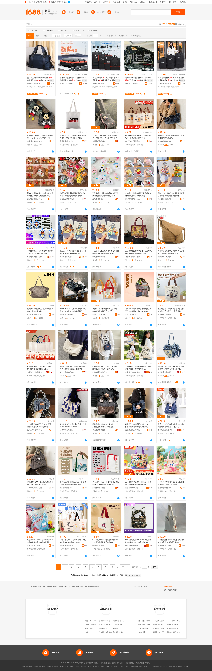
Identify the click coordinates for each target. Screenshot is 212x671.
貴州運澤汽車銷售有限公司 (162, 625)
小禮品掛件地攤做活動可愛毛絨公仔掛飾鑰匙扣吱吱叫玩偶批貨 (138, 194)
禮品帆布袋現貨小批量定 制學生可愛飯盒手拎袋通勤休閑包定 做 (138, 137)
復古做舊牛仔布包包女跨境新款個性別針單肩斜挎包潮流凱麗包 (40, 483)
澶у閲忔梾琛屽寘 (45, 87)
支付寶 (155, 666)
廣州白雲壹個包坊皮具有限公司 (67, 314)
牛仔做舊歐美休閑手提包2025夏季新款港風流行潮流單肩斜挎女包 (40, 425)
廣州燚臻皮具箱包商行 (34, 141)
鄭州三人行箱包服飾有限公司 (99, 314)
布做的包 (143, 587)
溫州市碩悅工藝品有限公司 (99, 488)
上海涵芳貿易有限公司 (175, 632)
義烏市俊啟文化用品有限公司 (99, 199)
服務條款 (111, 663)
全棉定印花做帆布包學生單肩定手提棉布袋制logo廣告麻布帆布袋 (73, 541)
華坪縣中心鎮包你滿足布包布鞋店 (125, 632)
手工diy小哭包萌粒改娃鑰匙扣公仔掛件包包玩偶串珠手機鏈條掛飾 (73, 252)
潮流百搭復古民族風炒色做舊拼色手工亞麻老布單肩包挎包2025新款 (138, 310)
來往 (161, 666)
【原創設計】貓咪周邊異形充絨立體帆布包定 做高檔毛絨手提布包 (171, 541)
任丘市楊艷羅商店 (173, 621)
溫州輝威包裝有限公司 (67, 545)
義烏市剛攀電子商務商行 (132, 199)
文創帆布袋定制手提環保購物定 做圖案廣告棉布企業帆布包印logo (138, 368)
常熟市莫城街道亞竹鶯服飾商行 (132, 314)
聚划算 (83, 666)
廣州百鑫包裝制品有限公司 (132, 141)
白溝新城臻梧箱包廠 (165, 430)
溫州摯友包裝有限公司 (34, 372)
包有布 (115, 628)
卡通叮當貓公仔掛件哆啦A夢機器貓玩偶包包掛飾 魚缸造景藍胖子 (40, 252)
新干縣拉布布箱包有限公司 (94, 625)
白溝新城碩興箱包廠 (34, 488)
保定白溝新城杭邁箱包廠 (67, 372)
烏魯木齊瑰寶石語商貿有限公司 (164, 628)
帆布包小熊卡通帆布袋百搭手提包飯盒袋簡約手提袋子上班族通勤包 (171, 310)
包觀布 (87, 632)
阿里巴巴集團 (27, 666)
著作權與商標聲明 (91, 663)
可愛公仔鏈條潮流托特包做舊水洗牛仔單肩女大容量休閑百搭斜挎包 (138, 425)
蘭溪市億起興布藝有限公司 (165, 314)
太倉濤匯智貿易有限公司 (176, 628)
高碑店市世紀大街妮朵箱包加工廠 (34, 430)
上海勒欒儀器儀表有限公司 (162, 621)
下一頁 (125, 567)
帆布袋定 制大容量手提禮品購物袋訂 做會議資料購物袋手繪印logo (105, 541)
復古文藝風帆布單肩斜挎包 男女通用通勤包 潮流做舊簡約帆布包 (171, 252)
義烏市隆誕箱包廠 (164, 141)
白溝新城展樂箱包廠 (132, 257)
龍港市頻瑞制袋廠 (164, 488)
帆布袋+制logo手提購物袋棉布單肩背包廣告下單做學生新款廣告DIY (73, 137)
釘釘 (166, 666)
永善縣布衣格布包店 (106, 621)
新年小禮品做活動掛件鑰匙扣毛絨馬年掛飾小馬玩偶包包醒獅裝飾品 (40, 194)
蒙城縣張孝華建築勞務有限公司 (178, 625)
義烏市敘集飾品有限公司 (67, 257)
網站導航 (148, 663)
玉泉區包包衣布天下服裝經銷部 (110, 632)
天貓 (78, 666)
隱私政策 (120, 663)
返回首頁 (123, 575)
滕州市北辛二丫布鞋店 (161, 632)
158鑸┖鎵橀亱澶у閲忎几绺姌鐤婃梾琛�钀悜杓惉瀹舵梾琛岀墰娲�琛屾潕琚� (105, 79)
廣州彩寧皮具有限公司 (165, 372)
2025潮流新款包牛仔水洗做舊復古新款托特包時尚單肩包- (171, 137)
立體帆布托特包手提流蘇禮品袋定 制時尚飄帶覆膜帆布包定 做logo (40, 368)
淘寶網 (72, 666)
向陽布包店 (103, 628)
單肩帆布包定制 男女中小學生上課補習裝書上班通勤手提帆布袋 (73, 425)
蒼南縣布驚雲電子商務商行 (99, 545)
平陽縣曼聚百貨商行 (34, 257)
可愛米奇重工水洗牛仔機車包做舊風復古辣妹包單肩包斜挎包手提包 (73, 310)
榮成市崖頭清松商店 (145, 625)
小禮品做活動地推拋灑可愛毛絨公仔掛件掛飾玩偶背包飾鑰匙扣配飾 (73, 194)
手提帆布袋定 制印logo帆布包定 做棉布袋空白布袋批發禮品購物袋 (73, 483)
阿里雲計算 (123, 666)
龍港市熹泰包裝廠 (66, 430)
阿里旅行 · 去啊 (98, 666)
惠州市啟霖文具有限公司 (34, 545)
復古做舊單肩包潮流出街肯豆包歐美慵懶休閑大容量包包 (40, 310)
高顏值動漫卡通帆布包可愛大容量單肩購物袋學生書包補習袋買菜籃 (40, 541)
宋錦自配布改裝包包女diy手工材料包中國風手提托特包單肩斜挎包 (138, 252)
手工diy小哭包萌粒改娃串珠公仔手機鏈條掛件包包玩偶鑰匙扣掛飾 (105, 252)
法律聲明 (103, 663)
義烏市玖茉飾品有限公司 (99, 257)
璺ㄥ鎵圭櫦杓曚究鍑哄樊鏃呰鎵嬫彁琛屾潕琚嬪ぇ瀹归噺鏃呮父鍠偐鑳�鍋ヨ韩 (40, 79)
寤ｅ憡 (51, 80)
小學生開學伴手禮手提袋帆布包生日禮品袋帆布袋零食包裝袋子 (171, 483)
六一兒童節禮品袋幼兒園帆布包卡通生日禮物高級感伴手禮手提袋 (138, 483)
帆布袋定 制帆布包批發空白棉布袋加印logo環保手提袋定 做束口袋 (105, 483)
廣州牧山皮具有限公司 (165, 257)
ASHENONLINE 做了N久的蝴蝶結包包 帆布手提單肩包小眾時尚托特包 (105, 137)
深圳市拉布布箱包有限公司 (108, 625)
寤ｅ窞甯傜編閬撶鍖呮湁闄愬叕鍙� (67, 83)
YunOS (131, 666)
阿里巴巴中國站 (52, 666)
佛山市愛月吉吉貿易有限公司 (99, 430)
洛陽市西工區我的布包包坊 (94, 621)
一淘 (89, 666)
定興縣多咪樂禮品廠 (67, 199)
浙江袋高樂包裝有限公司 (67, 488)
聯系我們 (139, 663)
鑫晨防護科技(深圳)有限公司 (67, 141)
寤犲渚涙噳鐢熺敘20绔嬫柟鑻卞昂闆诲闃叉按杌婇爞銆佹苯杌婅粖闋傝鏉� (73, 79)
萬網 (145, 666)
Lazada (186, 666)
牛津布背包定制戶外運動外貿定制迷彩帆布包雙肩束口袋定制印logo (138, 541)
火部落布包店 (118, 625)
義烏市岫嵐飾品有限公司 (165, 199)
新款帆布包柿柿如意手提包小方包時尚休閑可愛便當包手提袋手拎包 (105, 310)
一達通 (180, 666)
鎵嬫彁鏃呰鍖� (33, 87)
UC (150, 666)
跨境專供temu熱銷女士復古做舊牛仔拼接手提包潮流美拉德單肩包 (105, 425)
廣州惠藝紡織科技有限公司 (132, 545)
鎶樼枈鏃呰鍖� (112, 87)
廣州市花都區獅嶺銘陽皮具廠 (99, 141)
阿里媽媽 (109, 666)
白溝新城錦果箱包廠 (34, 314)
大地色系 (141, 632)
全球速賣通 (64, 666)
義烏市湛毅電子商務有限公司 (34, 199)
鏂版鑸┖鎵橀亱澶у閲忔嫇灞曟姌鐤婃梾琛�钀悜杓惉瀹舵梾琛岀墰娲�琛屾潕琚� (171, 79)
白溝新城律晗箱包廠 (99, 372)
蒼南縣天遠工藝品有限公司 (165, 545)
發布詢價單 (168, 587)
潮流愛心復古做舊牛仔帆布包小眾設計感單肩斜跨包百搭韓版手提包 (171, 368)
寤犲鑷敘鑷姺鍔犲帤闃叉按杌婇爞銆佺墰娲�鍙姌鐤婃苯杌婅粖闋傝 (138, 79)
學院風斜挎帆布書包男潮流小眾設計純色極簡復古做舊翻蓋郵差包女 (73, 368)
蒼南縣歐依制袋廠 (131, 488)
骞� (52, 83)
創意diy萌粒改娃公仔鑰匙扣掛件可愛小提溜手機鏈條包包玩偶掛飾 (171, 194)
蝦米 (115, 666)
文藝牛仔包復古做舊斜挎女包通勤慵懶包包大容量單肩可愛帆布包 (171, 425)
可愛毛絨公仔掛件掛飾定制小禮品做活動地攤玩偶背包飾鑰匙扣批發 (105, 194)
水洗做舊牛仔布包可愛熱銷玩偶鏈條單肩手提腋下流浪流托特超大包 (40, 137)
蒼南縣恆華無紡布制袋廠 (132, 372)
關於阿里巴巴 (130, 663)
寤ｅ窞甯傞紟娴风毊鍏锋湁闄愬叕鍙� (34, 83)
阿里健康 (172, 666)
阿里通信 (138, 666)
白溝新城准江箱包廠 (132, 430)
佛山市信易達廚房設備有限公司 (149, 621)
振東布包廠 (89, 628)
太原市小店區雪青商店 (146, 628)
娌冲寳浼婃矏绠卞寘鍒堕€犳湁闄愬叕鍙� (99, 83)
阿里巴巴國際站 (39, 666)
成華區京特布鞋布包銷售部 (122, 621)
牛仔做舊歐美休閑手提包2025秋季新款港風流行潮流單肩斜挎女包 (105, 368)
